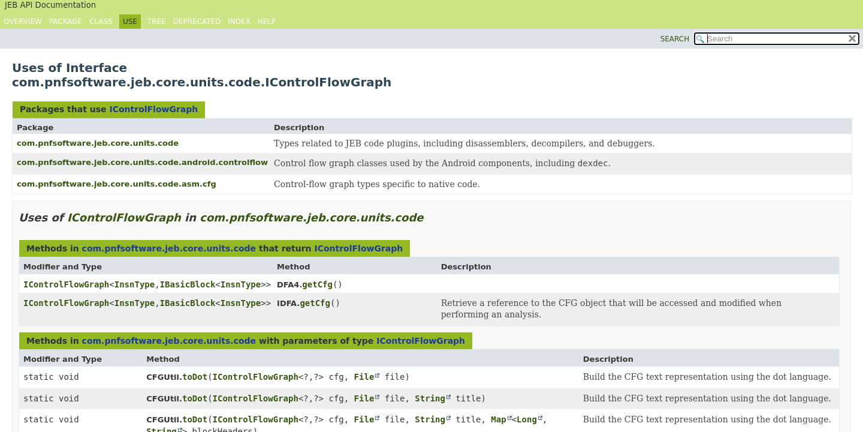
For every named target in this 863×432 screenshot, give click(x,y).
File (364, 377)
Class (101, 21)
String (430, 398)
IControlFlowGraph (153, 109)
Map (498, 419)
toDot (194, 377)
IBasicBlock (188, 284)
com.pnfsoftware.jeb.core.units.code (98, 143)
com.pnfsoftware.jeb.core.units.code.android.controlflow (142, 162)
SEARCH (675, 39)
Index (239, 21)
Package (65, 21)
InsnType (134, 284)
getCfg (317, 284)
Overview (23, 21)
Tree (156, 21)
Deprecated (197, 21)
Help (267, 21)
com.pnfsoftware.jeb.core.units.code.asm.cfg (116, 183)
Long (527, 419)
